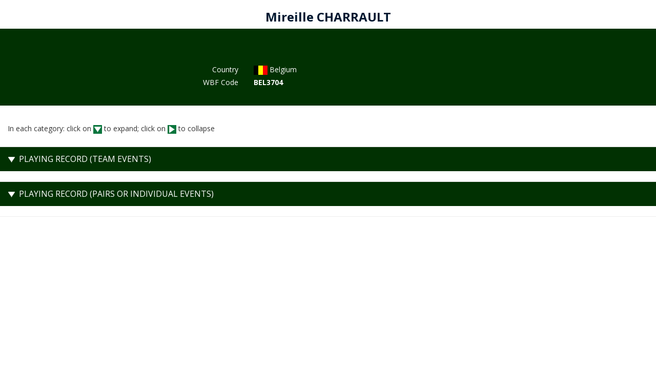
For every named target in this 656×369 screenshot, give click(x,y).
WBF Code (220, 82)
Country (225, 69)
